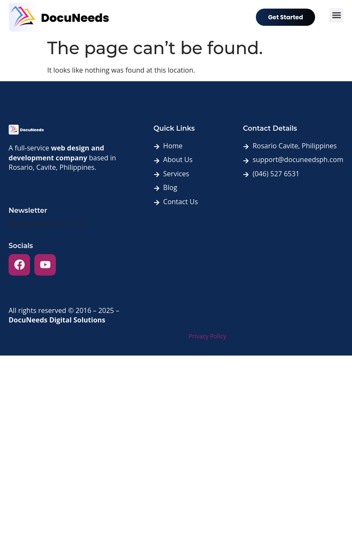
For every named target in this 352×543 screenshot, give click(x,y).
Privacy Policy (207, 336)
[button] (336, 15)
